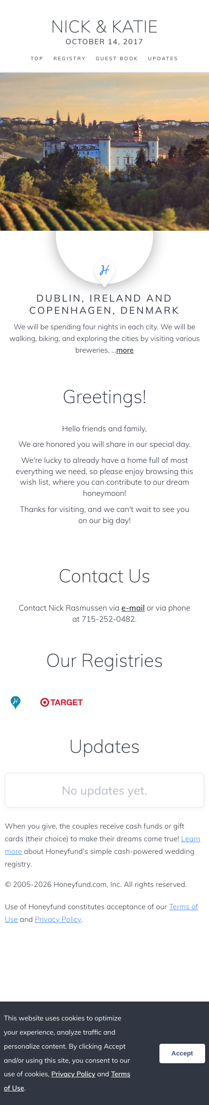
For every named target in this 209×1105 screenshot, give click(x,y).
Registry (69, 59)
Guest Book (117, 59)
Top (37, 59)
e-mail (133, 607)
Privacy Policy (58, 919)
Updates (163, 59)
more (125, 350)
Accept (182, 1053)
